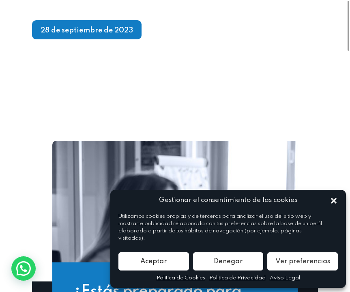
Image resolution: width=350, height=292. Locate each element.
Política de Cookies (181, 278)
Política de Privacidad (237, 278)
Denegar (228, 261)
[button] (334, 200)
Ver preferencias (302, 261)
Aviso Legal (285, 278)
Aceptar (153, 261)
